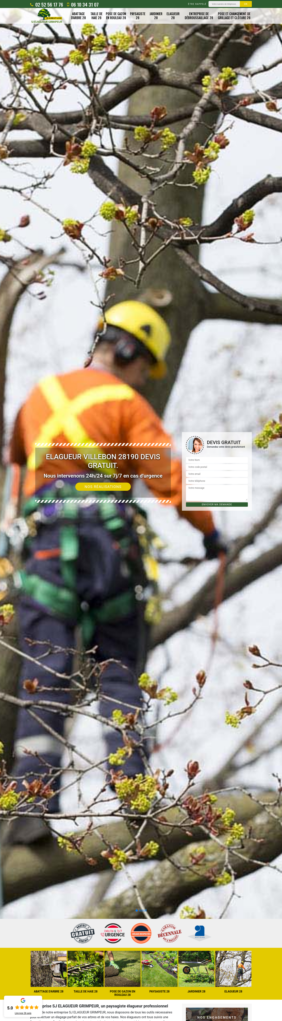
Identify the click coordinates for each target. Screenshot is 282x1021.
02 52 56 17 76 (46, 4)
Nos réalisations (103, 487)
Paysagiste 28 (137, 16)
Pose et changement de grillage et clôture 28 (234, 16)
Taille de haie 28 (96, 16)
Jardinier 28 (156, 16)
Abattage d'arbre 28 (78, 16)
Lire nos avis (23, 1013)
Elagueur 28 (173, 16)
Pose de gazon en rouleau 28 (116, 16)
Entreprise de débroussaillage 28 (199, 16)
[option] (141, 510)
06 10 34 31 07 (83, 4)
